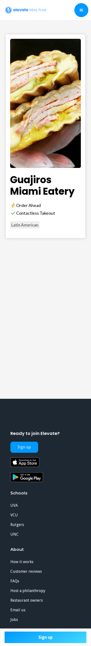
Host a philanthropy (27, 590)
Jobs (14, 619)
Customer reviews (26, 571)
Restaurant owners (26, 600)
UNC (14, 534)
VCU (14, 515)
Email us (17, 610)
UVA (14, 505)
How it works (21, 561)
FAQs (14, 581)
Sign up (45, 637)
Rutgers (17, 524)
